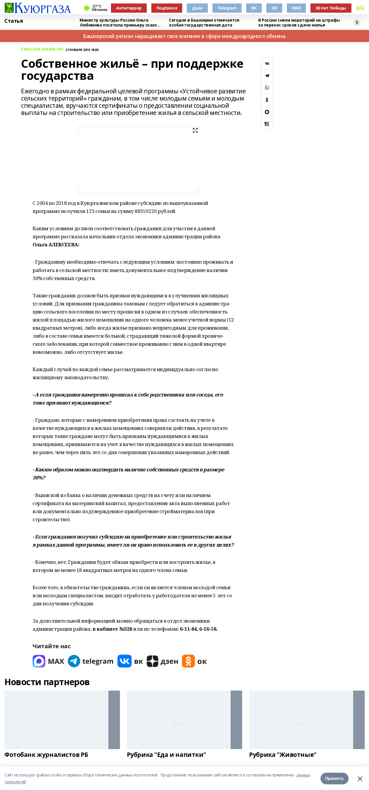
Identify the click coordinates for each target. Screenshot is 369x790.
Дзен (197, 8)
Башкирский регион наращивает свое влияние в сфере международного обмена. (184, 36)
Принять (334, 778)
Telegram (227, 8)
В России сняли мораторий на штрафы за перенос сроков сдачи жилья (299, 22)
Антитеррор (129, 8)
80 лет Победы (331, 8)
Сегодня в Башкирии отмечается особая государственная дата (204, 22)
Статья (13, 21)
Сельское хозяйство (42, 49)
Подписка (167, 8)
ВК (253, 8)
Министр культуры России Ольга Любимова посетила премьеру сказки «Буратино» (120, 22)
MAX (296, 8)
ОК (274, 8)
